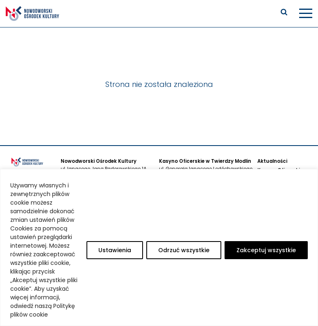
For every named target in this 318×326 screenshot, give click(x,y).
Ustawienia (114, 250)
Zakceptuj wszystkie (266, 250)
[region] (159, 247)
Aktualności (272, 161)
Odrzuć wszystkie (183, 250)
